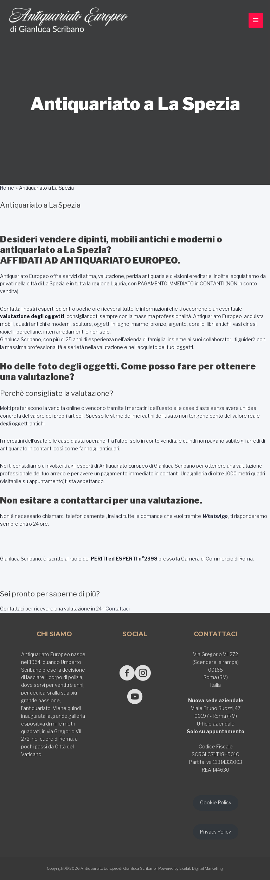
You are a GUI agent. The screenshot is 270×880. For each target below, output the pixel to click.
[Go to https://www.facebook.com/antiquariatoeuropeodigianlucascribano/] (127, 673)
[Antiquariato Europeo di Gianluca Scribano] (68, 20)
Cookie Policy (215, 802)
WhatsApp (214, 516)
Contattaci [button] (117, 609)
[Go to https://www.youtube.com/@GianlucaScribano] (135, 697)
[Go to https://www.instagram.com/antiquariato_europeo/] (143, 673)
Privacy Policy (215, 832)
